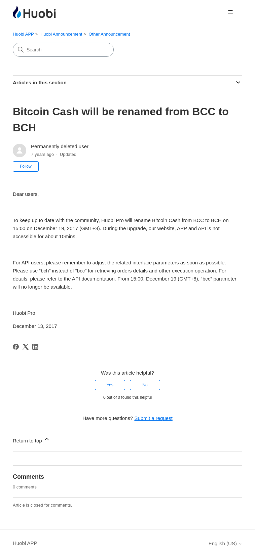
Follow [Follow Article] (26, 166)
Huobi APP (23, 34)
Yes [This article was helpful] (110, 385)
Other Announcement (109, 34)
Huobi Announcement (61, 34)
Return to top (31, 439)
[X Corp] (26, 347)
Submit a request (153, 418)
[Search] (63, 49)
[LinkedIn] (35, 347)
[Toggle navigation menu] (230, 12)
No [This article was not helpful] (144, 385)
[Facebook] (16, 347)
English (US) (225, 543)
